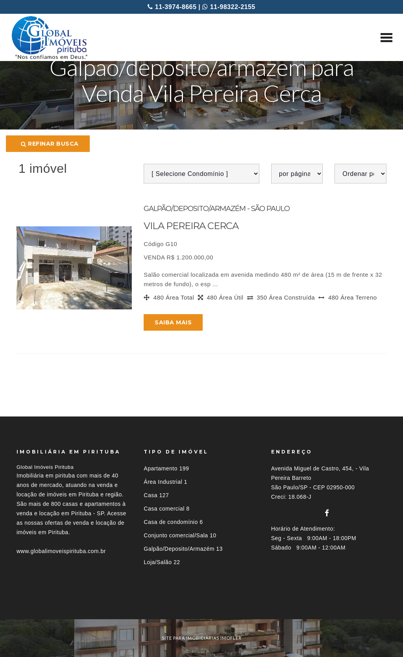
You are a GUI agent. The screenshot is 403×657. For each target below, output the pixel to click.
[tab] (201, 604)
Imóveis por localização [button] (48, 604)
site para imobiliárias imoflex (202, 637)
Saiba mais (173, 322)
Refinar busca (50, 143)
